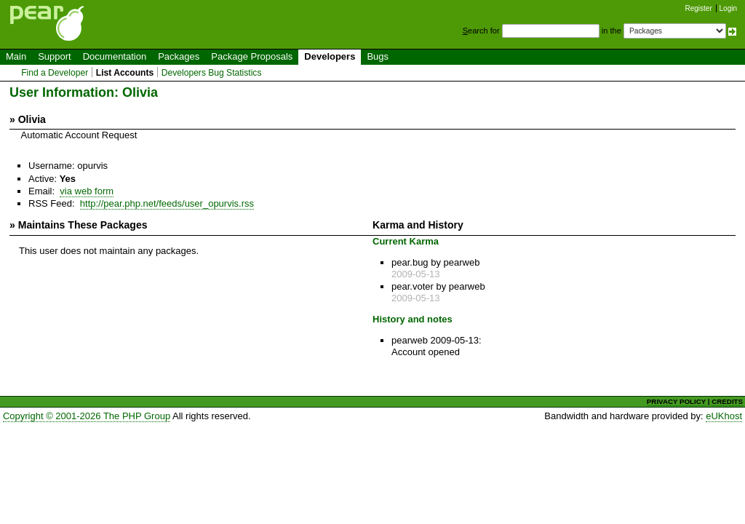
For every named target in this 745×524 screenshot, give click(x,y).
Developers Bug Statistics (212, 73)
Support (54, 56)
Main (16, 56)
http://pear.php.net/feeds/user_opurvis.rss (167, 203)
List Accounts (125, 73)
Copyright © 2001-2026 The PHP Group (86, 415)
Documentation (114, 56)
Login (728, 8)
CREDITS (727, 401)
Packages (178, 56)
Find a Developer (54, 73)
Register (698, 8)
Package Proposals (251, 56)
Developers (329, 56)
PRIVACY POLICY (676, 401)
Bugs (378, 56)
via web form (86, 191)
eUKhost (724, 415)
